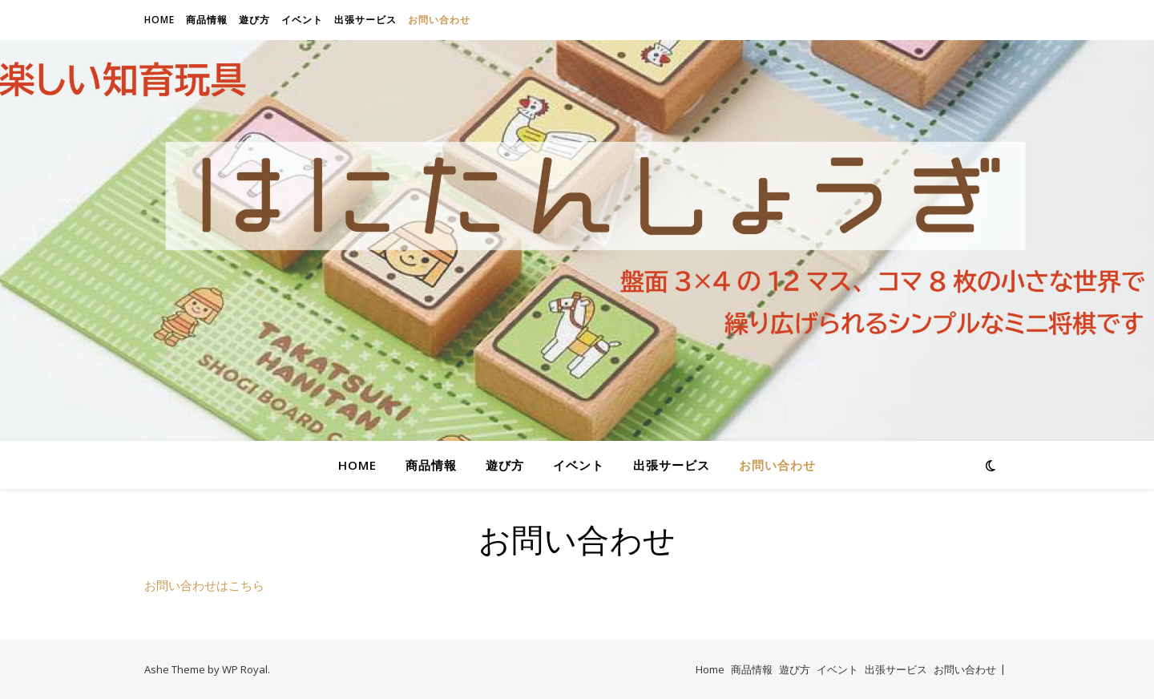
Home (159, 19)
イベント (302, 19)
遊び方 (254, 19)
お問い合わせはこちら (204, 585)
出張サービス (365, 19)
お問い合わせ (439, 19)
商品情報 (207, 19)
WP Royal (245, 669)
